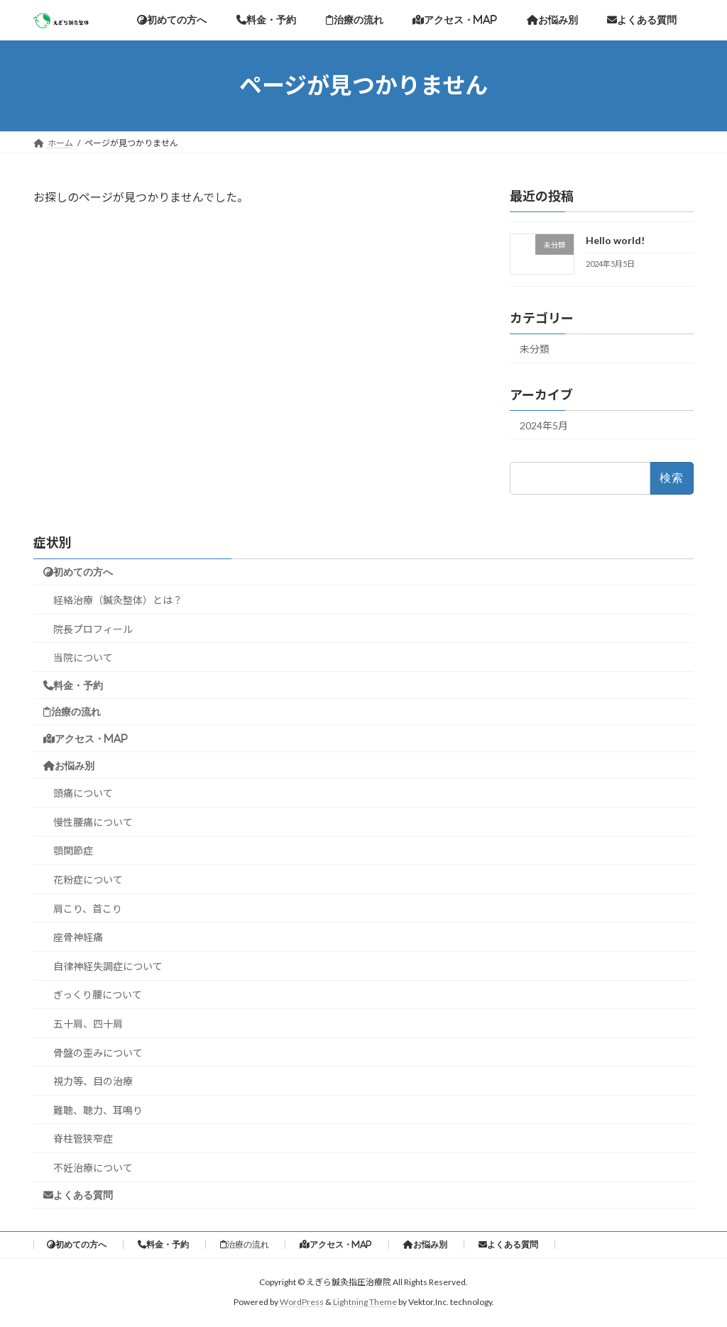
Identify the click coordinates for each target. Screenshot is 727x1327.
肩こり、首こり (87, 909)
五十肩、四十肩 (88, 1024)
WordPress (302, 1302)
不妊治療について (93, 1168)
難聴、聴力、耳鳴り (98, 1110)
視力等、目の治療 (93, 1081)
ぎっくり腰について (97, 995)
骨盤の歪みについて (98, 1053)
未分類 (535, 348)
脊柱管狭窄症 (83, 1139)
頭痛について (83, 793)
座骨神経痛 (78, 937)
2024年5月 (544, 425)
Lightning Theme (365, 1302)
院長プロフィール (93, 629)
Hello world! (615, 240)
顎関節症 (73, 850)
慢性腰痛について (93, 822)
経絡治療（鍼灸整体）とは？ (117, 600)
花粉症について (88, 880)
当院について (83, 657)
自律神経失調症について (108, 966)
